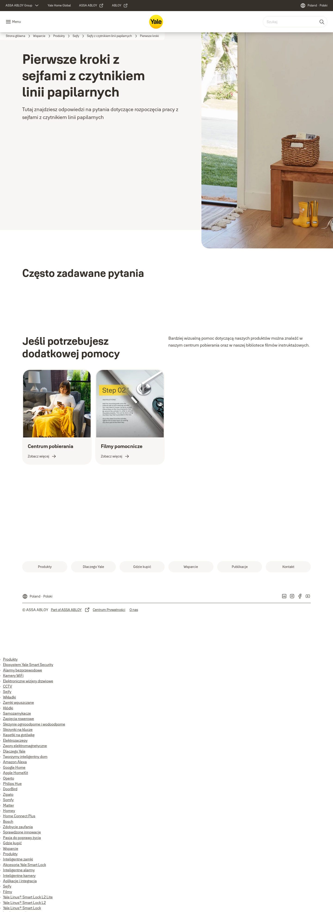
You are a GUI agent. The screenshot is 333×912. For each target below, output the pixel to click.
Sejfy (7, 691)
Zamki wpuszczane (18, 702)
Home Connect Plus (19, 816)
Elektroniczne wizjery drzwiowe (28, 681)
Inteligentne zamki (18, 859)
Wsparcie (10, 848)
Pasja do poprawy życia (22, 837)
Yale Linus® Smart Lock (22, 908)
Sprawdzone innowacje (22, 832)
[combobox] (295, 21)
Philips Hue (12, 783)
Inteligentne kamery (19, 875)
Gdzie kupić (12, 843)
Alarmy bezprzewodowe (22, 670)
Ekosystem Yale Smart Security (28, 664)
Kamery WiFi (13, 675)
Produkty (10, 659)
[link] (59, 5)
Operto (8, 778)
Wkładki (9, 697)
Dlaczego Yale (14, 751)
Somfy (8, 799)
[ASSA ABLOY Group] (23, 5)
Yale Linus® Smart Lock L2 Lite (28, 897)
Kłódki (8, 708)
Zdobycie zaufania (18, 826)
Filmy (7, 891)
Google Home (14, 767)
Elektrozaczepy (15, 740)
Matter (8, 805)
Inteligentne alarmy (19, 870)
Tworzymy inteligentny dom (25, 756)
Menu (16, 21)
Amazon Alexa (15, 761)
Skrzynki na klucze (18, 729)
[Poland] (313, 5)
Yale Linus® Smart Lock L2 (24, 902)
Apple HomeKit (15, 772)
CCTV (7, 686)
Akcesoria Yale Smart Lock (24, 864)
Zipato (8, 794)
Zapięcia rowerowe (18, 718)
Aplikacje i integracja (20, 880)
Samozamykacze (17, 713)
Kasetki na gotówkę (19, 734)
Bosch (8, 821)
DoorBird (10, 789)
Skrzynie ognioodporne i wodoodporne (34, 724)
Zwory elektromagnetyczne (25, 745)
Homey (9, 810)
